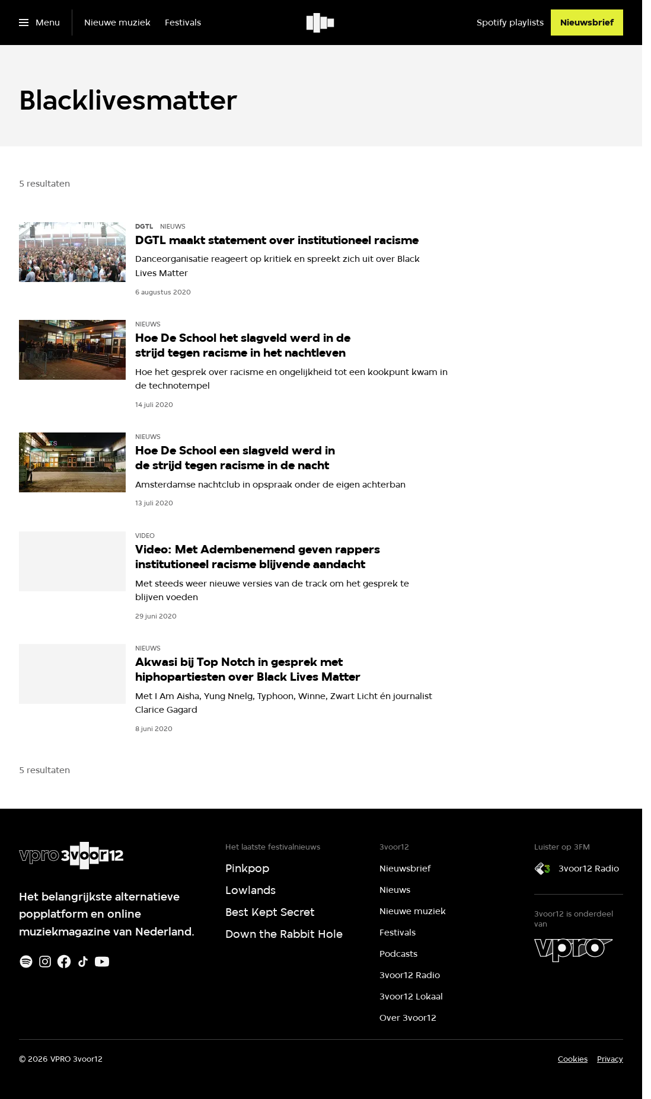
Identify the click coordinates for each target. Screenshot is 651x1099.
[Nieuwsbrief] (587, 22)
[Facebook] (64, 961)
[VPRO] (573, 950)
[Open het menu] (39, 22)
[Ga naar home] (321, 22)
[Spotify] (26, 961)
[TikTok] (83, 961)
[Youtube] (102, 961)
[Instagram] (45, 961)
